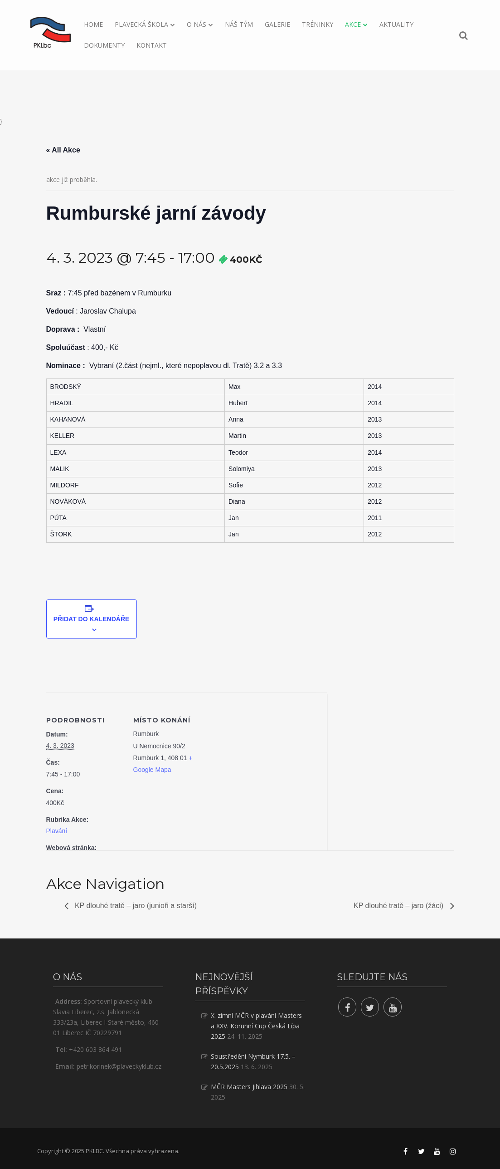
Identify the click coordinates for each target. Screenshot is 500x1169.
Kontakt (151, 45)
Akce (353, 24)
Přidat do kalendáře (91, 619)
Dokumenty (104, 45)
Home (93, 24)
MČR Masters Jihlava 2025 (249, 1086)
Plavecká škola (141, 24)
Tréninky (317, 24)
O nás (196, 24)
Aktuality (396, 24)
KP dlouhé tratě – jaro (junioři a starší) (135, 905)
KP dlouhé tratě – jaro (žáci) (399, 905)
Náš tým (239, 24)
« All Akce (63, 150)
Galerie (277, 24)
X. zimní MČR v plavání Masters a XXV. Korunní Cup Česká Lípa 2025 (256, 1026)
